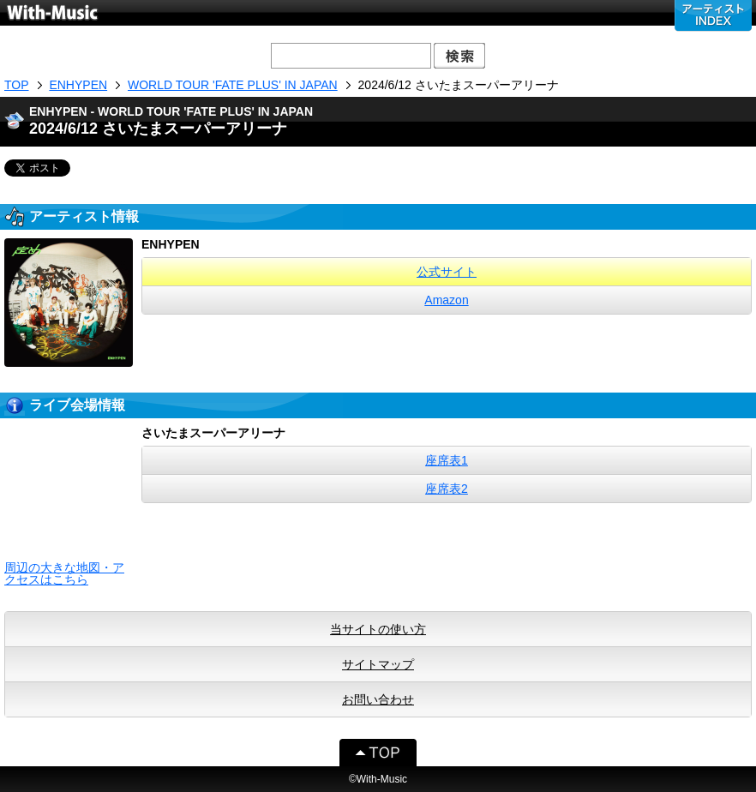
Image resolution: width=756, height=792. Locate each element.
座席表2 (446, 488)
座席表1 (446, 460)
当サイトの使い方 (378, 629)
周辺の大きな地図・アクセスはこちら (64, 573)
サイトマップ (378, 664)
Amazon (446, 300)
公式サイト (447, 272)
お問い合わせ (378, 699)
